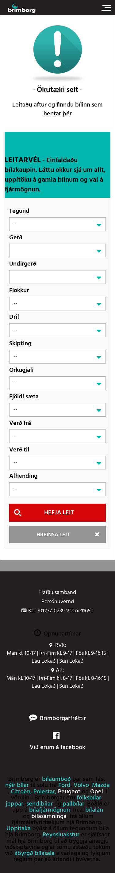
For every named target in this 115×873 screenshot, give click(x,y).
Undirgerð (22, 264)
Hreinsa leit (53, 535)
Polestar (44, 792)
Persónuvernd (57, 602)
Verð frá (20, 423)
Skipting (20, 343)
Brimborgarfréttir (63, 718)
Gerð (15, 237)
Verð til (19, 450)
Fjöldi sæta (24, 396)
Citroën (20, 792)
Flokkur (19, 290)
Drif (14, 317)
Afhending (23, 476)
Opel (96, 792)
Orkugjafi (21, 370)
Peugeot (69, 792)
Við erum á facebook (57, 741)
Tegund (19, 211)
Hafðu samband (57, 593)
